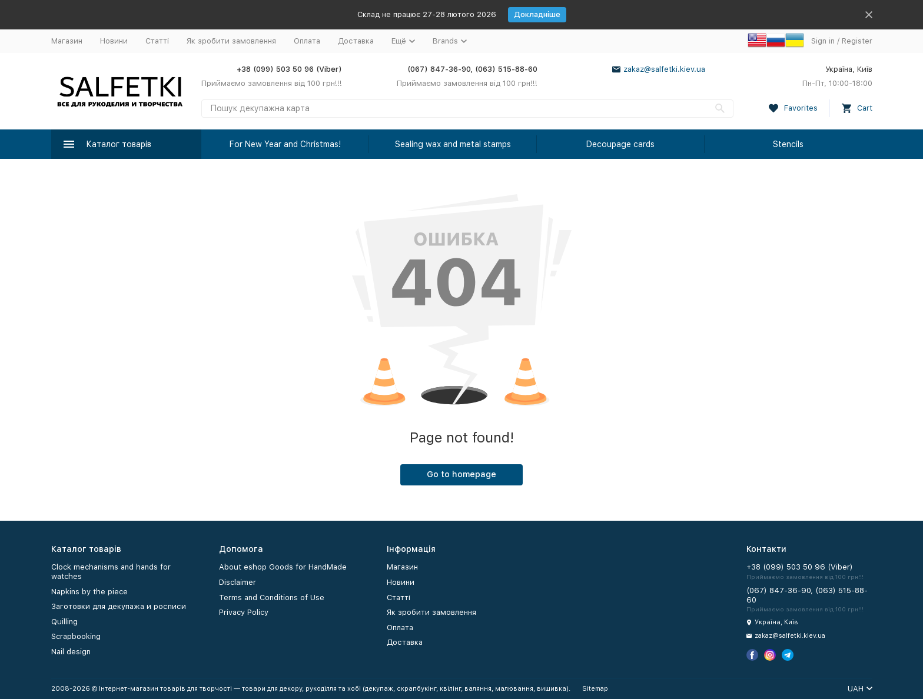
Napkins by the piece (89, 591)
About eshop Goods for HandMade (283, 566)
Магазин (66, 40)
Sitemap (595, 689)
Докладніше (537, 14)
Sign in (823, 40)
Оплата (307, 40)
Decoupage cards (620, 144)
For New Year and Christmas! (285, 144)
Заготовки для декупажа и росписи (118, 606)
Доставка (356, 40)
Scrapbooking (76, 636)
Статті (157, 40)
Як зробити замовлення (231, 40)
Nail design (71, 651)
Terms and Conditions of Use (271, 597)
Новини (114, 40)
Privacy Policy (243, 612)
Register (857, 40)
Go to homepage (461, 474)
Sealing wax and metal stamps (453, 144)
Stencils (788, 144)
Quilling (64, 621)
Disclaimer (237, 582)
